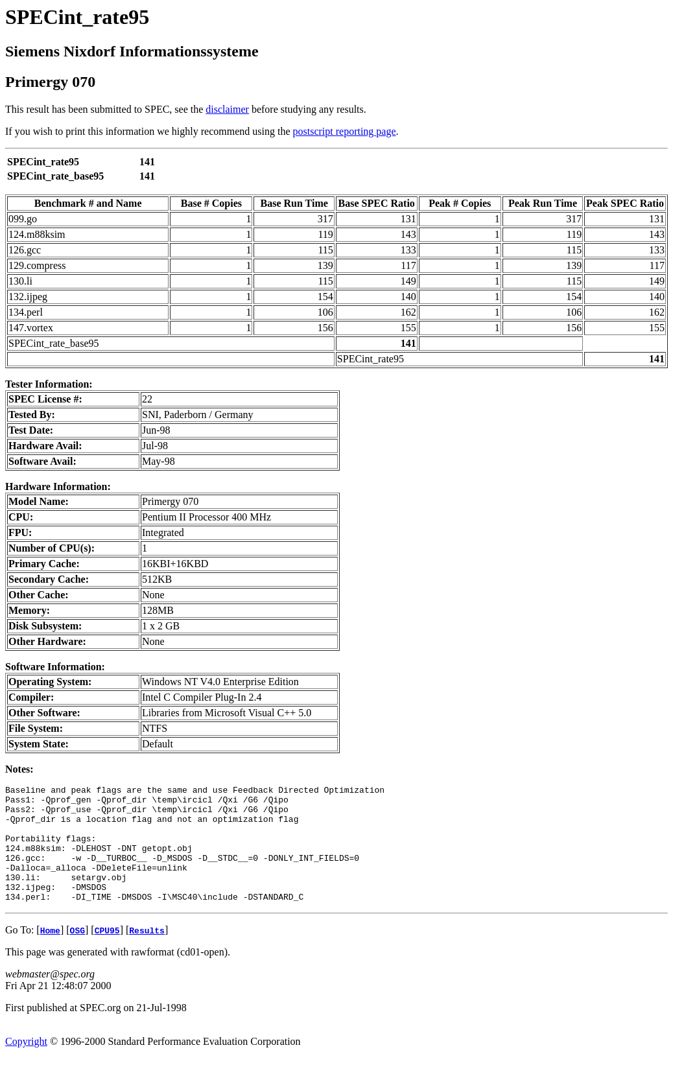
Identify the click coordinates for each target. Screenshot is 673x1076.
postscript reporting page (344, 131)
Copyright (26, 1064)
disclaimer (227, 109)
